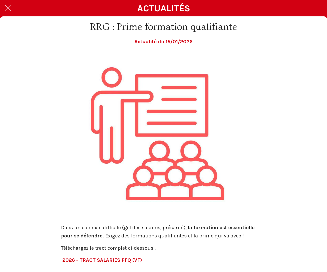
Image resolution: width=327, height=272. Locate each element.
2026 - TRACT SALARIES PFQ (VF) (102, 260)
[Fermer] (8, 8)
